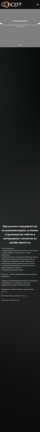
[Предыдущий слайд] (1, 23)
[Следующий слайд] (39, 23)
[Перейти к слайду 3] (21, 45)
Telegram (24, 296)
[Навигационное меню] (38, 4)
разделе (3, 291)
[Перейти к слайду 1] (18, 45)
